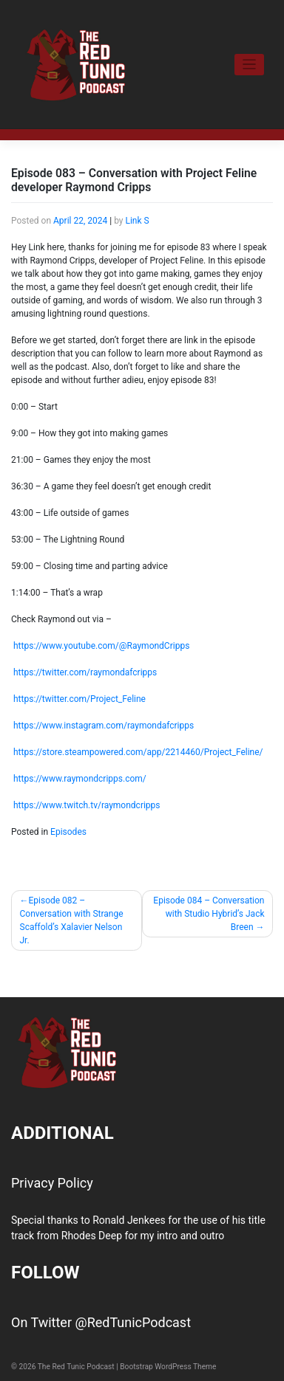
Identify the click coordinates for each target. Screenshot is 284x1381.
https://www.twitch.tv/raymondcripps (86, 805)
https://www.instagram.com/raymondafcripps (103, 725)
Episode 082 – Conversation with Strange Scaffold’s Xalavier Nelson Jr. (72, 920)
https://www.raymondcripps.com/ (79, 779)
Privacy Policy (52, 1183)
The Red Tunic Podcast (76, 1367)
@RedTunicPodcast (133, 1322)
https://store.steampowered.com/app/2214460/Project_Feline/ (138, 752)
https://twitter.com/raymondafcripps (85, 672)
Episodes (68, 832)
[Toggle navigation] (249, 64)
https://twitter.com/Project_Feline (79, 699)
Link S (137, 221)
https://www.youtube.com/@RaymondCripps (101, 646)
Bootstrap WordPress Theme (168, 1367)
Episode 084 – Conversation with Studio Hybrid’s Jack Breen (208, 913)
